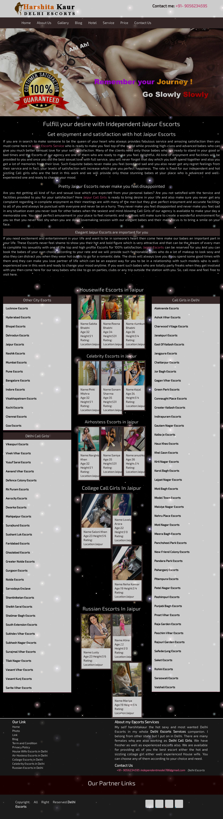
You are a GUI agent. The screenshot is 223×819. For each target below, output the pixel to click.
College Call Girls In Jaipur (111, 488)
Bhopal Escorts (15, 326)
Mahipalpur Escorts (18, 516)
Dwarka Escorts (16, 507)
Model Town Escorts (167, 497)
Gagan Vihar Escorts (167, 380)
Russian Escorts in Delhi (27, 767)
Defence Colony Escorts (21, 480)
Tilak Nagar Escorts (18, 660)
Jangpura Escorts (165, 353)
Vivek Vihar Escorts (18, 453)
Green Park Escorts (166, 389)
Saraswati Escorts (166, 678)
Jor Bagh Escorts (165, 371)
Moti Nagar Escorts (166, 524)
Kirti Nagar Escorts (166, 461)
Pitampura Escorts (166, 579)
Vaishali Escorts (164, 687)
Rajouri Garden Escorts (169, 642)
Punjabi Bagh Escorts (168, 606)
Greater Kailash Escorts (169, 407)
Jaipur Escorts (153, 247)
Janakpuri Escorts (165, 335)
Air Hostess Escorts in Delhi (30, 755)
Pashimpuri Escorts (166, 597)
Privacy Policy (21, 747)
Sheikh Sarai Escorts (19, 606)
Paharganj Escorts (166, 570)
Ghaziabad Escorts (18, 552)
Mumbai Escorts (16, 362)
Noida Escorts (15, 579)
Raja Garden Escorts (167, 624)
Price (124, 23)
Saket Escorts (163, 660)
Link (14, 735)
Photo (16, 730)
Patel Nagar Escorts (167, 588)
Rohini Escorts (163, 669)
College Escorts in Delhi (27, 759)
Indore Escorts (15, 389)
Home (26, 23)
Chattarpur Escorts (166, 362)
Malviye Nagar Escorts (169, 506)
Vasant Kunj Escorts (19, 678)
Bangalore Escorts (18, 380)
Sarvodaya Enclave (18, 588)
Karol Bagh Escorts (166, 470)
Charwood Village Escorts (171, 326)
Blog (78, 23)
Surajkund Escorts (17, 525)
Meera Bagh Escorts (167, 533)
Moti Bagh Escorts (166, 488)
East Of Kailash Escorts (169, 344)
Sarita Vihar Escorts (19, 687)
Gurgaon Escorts (16, 570)
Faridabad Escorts (17, 543)
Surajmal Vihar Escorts (21, 651)
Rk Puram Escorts (17, 489)
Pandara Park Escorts (168, 561)
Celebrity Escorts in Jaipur (112, 355)
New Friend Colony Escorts (171, 552)
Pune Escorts (14, 371)
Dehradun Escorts (17, 335)
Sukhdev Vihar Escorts (20, 633)
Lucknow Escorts (17, 308)
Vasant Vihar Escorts (19, 669)
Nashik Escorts (15, 353)
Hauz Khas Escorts (166, 443)
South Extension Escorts (21, 624)
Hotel (92, 23)
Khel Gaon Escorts (166, 452)
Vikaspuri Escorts (17, 444)
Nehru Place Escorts (167, 515)
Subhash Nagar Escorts (21, 642)
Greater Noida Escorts (20, 561)
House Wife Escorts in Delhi (30, 751)
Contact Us (142, 23)
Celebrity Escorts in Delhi (28, 763)
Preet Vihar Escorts (167, 615)
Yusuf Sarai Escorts (18, 462)
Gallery (63, 23)
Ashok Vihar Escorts (167, 317)
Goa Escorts (13, 425)
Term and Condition (24, 743)
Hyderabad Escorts (18, 317)
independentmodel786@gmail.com (162, 770)
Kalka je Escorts (164, 434)
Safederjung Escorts (167, 651)
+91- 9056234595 (191, 5)
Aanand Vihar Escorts (20, 471)
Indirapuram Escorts (167, 416)
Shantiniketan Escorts (20, 597)
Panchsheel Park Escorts (170, 542)
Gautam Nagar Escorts (169, 425)
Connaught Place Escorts (170, 398)
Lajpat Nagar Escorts (168, 479)
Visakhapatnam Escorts (21, 398)
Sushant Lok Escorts (19, 534)
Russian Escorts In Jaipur (112, 608)
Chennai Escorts (16, 416)
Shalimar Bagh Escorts (20, 615)
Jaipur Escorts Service (48, 146)
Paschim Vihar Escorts (168, 633)
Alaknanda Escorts (166, 308)
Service (108, 23)
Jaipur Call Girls (95, 197)
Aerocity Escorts (16, 498)
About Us (44, 23)
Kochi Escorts (14, 407)
